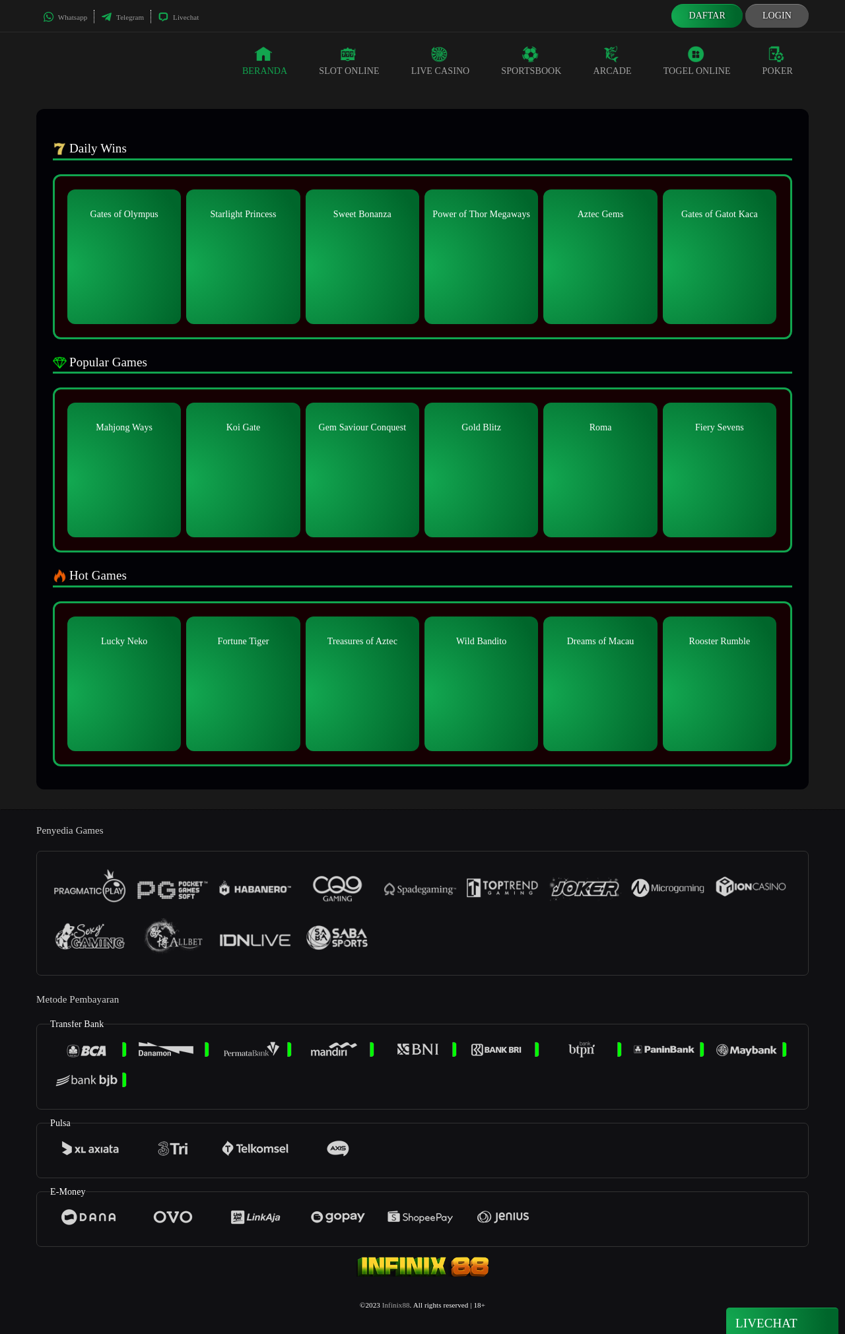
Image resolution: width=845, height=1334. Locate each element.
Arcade (612, 61)
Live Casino (440, 61)
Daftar (707, 15)
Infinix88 (396, 1305)
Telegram (122, 17)
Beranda (264, 61)
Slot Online (349, 61)
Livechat (178, 17)
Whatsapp (65, 17)
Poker (777, 61)
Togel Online (697, 61)
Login (777, 15)
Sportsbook (531, 61)
